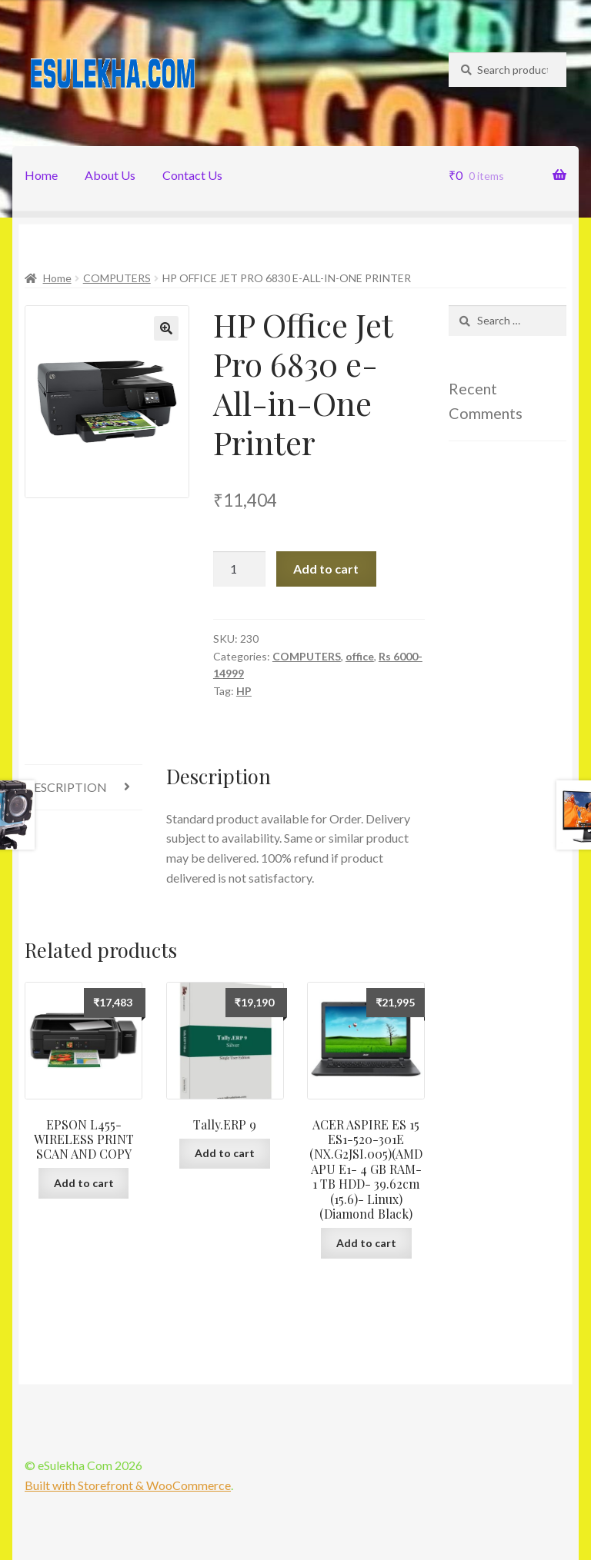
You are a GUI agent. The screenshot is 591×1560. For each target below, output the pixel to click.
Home (41, 175)
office (360, 656)
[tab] (83, 787)
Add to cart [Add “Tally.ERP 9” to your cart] (225, 1152)
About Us (110, 175)
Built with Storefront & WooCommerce (128, 1485)
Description (66, 787)
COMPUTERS (117, 277)
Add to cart (326, 568)
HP (244, 690)
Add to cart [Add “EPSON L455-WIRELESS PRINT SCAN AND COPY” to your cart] (84, 1182)
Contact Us (192, 175)
